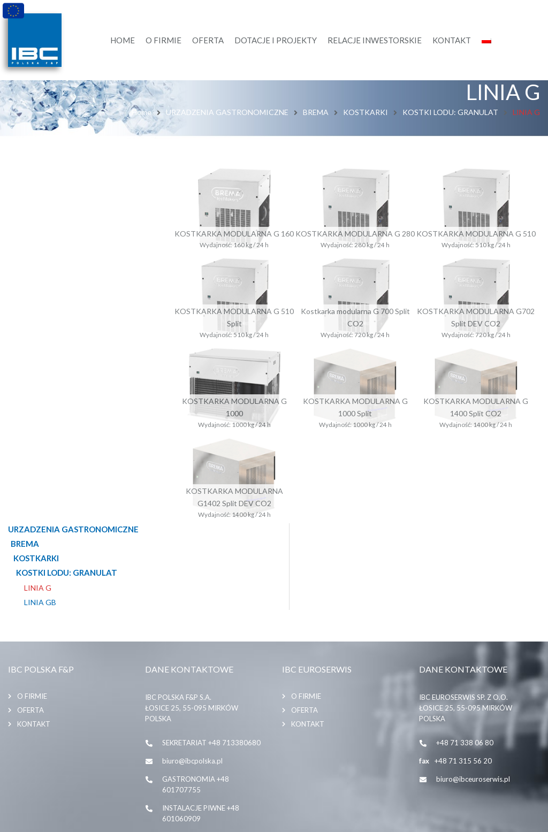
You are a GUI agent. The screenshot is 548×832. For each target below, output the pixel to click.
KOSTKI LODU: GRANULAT (450, 112)
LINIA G (37, 224)
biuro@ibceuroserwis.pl (473, 679)
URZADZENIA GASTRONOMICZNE (227, 112)
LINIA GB (40, 239)
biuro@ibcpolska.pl (192, 661)
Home (141, 112)
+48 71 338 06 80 (464, 643)
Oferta (30, 610)
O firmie (32, 596)
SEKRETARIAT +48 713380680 (211, 643)
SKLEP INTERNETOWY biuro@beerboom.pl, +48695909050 (197, 766)
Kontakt (33, 624)
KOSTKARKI (365, 112)
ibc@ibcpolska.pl (188, 737)
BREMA (316, 112)
